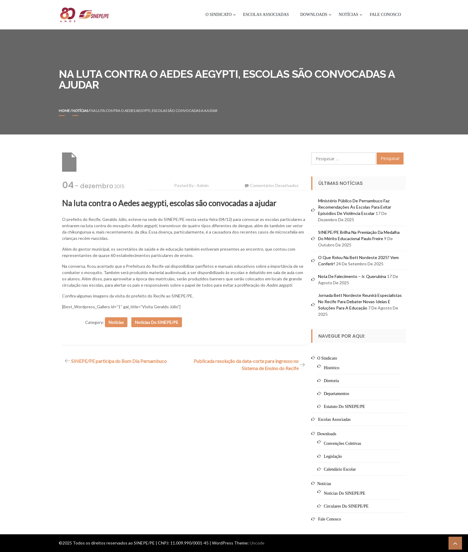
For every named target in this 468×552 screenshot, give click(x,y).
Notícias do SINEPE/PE (156, 322)
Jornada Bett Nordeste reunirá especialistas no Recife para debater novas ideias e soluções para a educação (360, 301)
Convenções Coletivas (342, 443)
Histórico (331, 368)
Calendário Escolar (340, 469)
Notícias (348, 14)
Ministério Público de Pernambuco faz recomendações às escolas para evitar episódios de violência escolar (354, 207)
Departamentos (336, 393)
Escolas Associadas (266, 14)
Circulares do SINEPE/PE (346, 506)
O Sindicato (218, 14)
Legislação (333, 456)
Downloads (313, 14)
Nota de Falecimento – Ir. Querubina (352, 276)
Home (64, 110)
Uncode (257, 542)
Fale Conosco (385, 14)
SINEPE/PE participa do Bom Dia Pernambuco (119, 361)
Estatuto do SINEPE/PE (344, 406)
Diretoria (331, 381)
